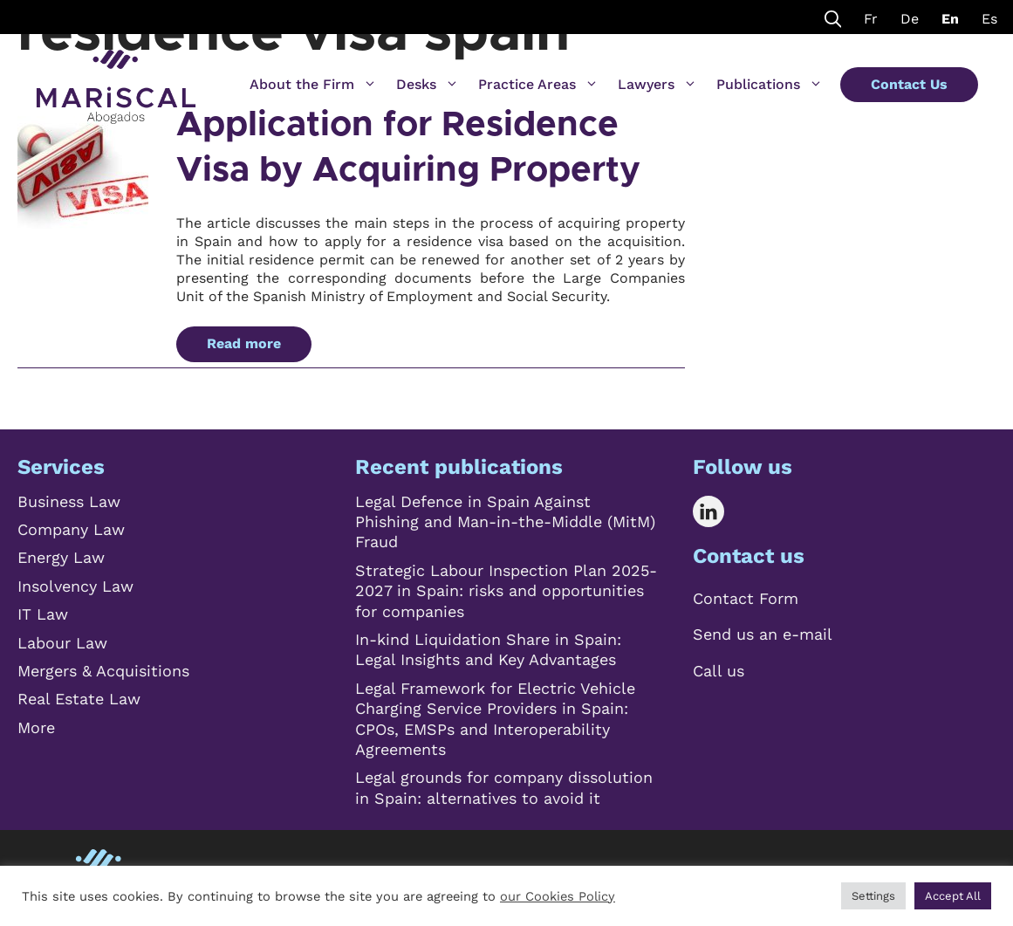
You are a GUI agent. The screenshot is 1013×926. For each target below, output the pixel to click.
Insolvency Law (75, 586)
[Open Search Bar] (833, 17)
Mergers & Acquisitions (103, 671)
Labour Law (62, 643)
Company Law (71, 529)
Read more (244, 343)
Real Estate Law (78, 698)
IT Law (42, 614)
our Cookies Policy (557, 896)
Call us (718, 671)
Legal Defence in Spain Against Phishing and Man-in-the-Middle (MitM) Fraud (505, 522)
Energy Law (61, 557)
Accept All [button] (953, 895)
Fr (871, 18)
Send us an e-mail (762, 634)
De (909, 18)
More (36, 727)
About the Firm (313, 84)
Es (989, 18)
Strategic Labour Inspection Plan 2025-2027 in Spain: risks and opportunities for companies (506, 591)
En (950, 18)
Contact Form (745, 598)
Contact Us (909, 84)
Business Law (68, 501)
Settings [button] (873, 895)
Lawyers (657, 84)
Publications (769, 84)
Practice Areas (538, 84)
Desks (427, 84)
